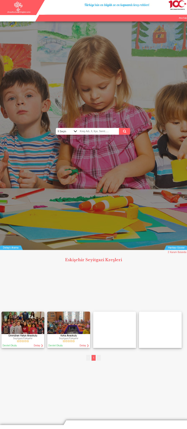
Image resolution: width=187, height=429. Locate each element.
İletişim (172, 14)
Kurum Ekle (158, 14)
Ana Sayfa (143, 14)
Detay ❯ (38, 345)
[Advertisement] (93, 287)
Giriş (182, 14)
